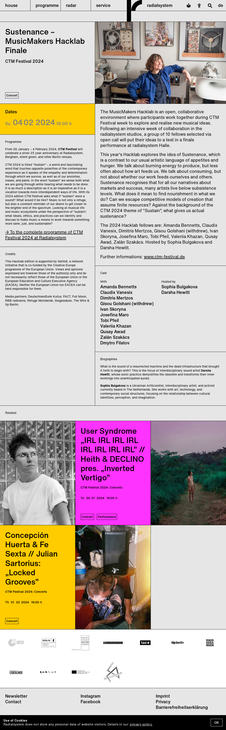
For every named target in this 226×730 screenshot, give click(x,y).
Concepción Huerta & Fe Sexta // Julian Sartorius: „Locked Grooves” (31, 558)
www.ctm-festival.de (164, 257)
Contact (13, 701)
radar (71, 5)
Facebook (90, 701)
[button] (15, 5)
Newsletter (16, 696)
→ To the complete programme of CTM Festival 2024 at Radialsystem (44, 235)
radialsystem (159, 5)
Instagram (90, 696)
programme (47, 5)
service (103, 5)
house (11, 5)
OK (216, 722)
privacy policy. (141, 724)
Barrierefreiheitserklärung (182, 707)
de (220, 5)
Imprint (163, 696)
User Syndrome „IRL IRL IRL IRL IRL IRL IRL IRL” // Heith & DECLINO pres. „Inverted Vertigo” (113, 454)
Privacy (163, 701)
